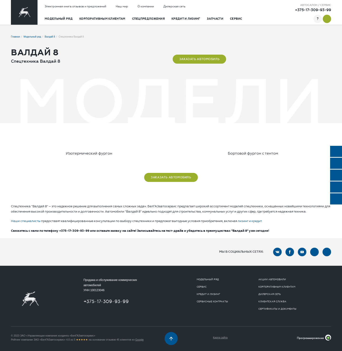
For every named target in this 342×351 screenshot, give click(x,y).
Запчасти (215, 18)
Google (139, 339)
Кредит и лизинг (185, 18)
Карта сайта (220, 337)
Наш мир (122, 6)
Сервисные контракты (212, 301)
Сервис (236, 18)
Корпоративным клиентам (102, 18)
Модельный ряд (59, 18)
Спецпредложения (148, 18)
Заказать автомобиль (199, 59)
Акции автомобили (272, 279)
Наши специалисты (25, 221)
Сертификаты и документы (277, 309)
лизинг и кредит (250, 221)
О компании (146, 6)
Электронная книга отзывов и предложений (75, 6)
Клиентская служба (272, 301)
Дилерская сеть (174, 6)
